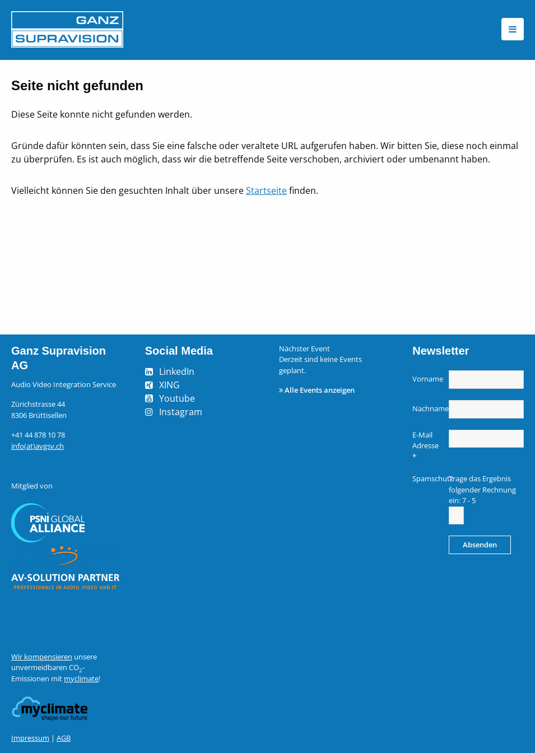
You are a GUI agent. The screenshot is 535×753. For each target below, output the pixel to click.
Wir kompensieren (41, 657)
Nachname (429, 408)
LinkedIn (176, 371)
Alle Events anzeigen (320, 390)
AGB (64, 738)
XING (169, 385)
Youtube (177, 398)
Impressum (30, 738)
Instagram (180, 412)
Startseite (266, 190)
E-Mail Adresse (425, 446)
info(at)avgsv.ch (37, 446)
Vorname (427, 379)
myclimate (81, 678)
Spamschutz (429, 478)
